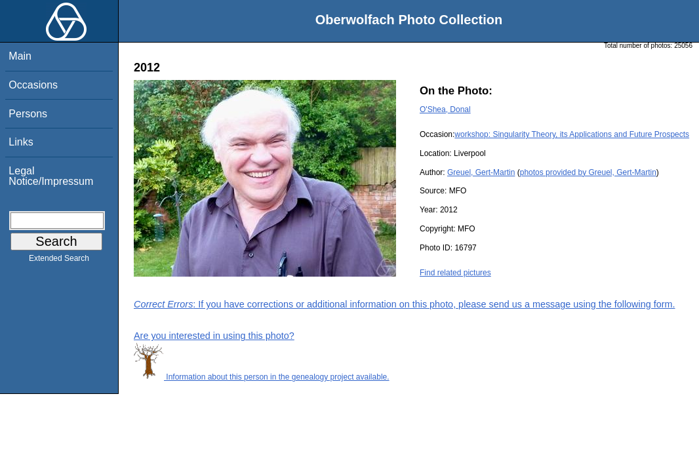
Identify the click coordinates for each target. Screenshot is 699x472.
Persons (28, 113)
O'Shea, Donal (445, 109)
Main (20, 56)
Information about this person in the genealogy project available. (261, 377)
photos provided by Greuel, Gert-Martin (588, 172)
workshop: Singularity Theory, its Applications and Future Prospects (571, 134)
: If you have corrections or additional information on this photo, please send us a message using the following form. (404, 304)
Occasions (33, 84)
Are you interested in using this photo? (214, 335)
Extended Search (59, 261)
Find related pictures (455, 272)
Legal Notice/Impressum (51, 176)
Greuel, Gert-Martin (481, 172)
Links (21, 142)
